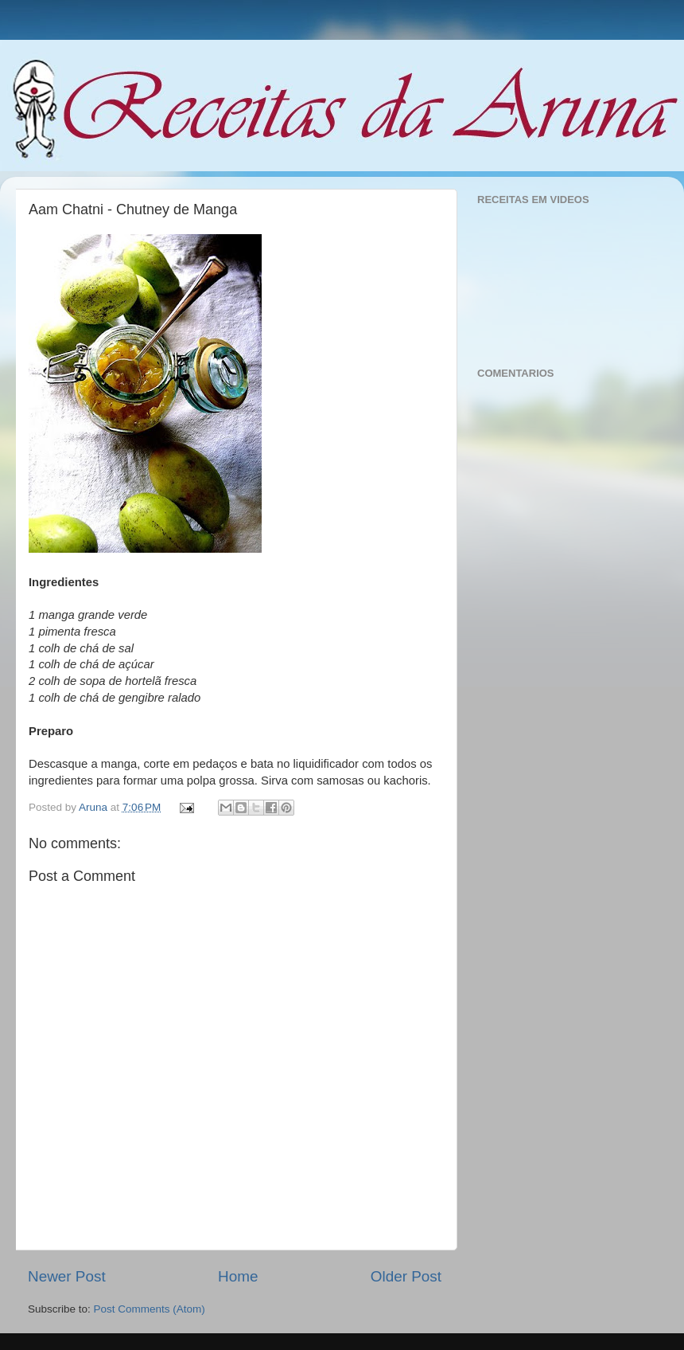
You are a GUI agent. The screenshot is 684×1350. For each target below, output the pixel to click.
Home (238, 1276)
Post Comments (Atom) (149, 1309)
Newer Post (67, 1276)
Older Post (406, 1276)
